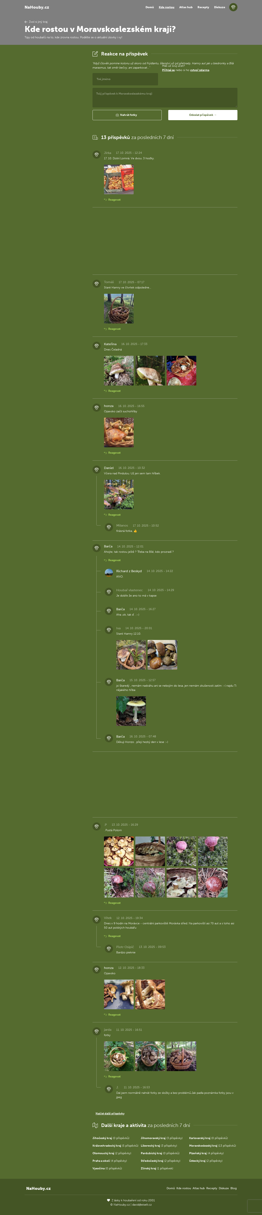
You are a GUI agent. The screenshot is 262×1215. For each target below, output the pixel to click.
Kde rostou (166, 7)
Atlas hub (186, 7)
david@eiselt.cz (142, 1204)
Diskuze (219, 7)
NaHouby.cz (37, 7)
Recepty (203, 7)
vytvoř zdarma (199, 70)
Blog (233, 1188)
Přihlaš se (168, 70)
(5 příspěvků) (115, 1145)
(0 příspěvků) (111, 1138)
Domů (150, 7)
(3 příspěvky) (162, 1138)
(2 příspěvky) (112, 1153)
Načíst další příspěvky (110, 1113)
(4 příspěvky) (206, 1153)
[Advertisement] (55, 111)
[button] (127, 115)
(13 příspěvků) (212, 1145)
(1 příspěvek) (157, 1168)
